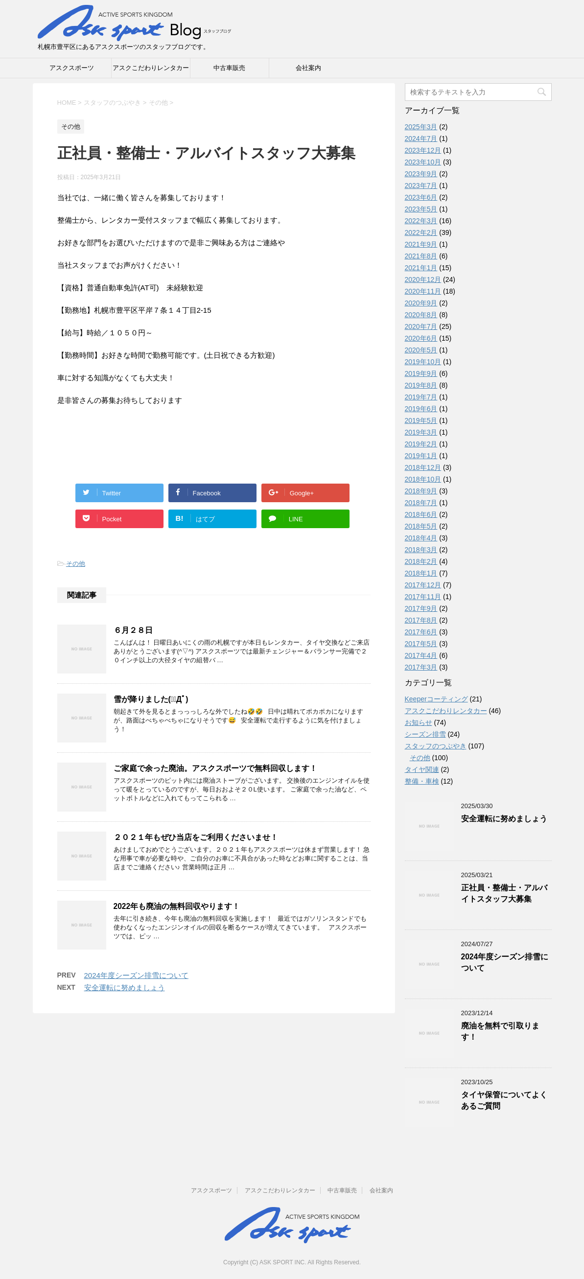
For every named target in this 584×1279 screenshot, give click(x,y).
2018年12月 (423, 467)
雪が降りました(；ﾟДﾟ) (151, 699)
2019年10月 (423, 362)
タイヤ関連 (422, 769)
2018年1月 (421, 573)
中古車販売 (229, 67)
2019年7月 (421, 397)
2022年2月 (421, 232)
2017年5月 (421, 644)
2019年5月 (421, 420)
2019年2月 (421, 444)
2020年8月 (421, 315)
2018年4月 (421, 538)
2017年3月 (421, 667)
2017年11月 (423, 597)
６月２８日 (133, 630)
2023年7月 (421, 185)
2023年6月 (421, 197)
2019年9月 (421, 373)
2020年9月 (421, 303)
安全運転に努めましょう (124, 987)
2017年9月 (421, 608)
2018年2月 (421, 561)
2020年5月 (421, 350)
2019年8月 (421, 385)
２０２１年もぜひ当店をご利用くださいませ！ (196, 837)
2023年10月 (423, 162)
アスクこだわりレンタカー (151, 67)
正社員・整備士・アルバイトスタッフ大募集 (504, 893)
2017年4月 (421, 655)
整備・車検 (422, 781)
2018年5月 (421, 526)
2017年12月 (423, 585)
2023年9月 (421, 174)
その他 (75, 563)
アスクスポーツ (71, 67)
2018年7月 (421, 503)
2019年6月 (421, 409)
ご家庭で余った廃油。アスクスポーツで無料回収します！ (215, 768)
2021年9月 (421, 244)
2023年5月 (421, 209)
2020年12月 (423, 279)
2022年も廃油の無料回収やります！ (177, 906)
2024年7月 (421, 138)
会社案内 (308, 67)
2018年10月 (423, 479)
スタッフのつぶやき (436, 746)
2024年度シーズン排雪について (136, 975)
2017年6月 (421, 632)
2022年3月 (421, 221)
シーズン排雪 (425, 734)
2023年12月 (423, 150)
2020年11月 (423, 291)
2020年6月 (421, 338)
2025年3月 (421, 127)
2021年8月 (421, 256)
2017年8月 (421, 620)
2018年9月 (421, 491)
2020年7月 (421, 326)
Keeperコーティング (436, 699)
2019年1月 (421, 456)
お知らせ (418, 722)
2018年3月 (421, 550)
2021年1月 (421, 268)
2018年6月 (421, 514)
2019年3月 (421, 432)
